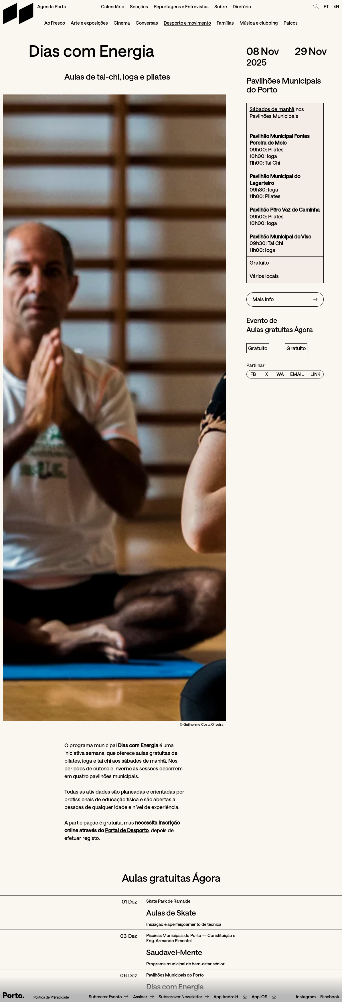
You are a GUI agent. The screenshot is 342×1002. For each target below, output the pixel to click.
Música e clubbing (259, 22)
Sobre (220, 6)
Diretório (242, 6)
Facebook (329, 997)
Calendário (112, 6)
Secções (139, 6)
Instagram (306, 997)
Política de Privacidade (51, 997)
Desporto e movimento (187, 22)
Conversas (147, 22)
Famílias (225, 22)
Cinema (122, 22)
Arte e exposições (89, 22)
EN (336, 6)
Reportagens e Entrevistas (181, 6)
